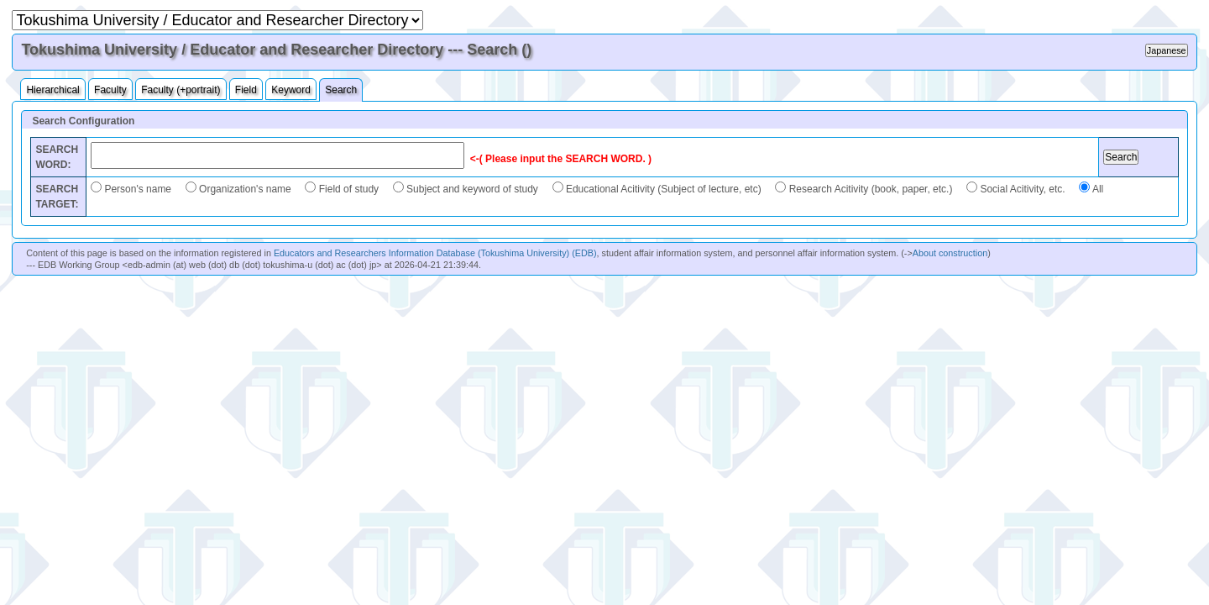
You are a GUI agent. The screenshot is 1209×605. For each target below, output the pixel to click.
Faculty (110, 90)
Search (341, 90)
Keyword (291, 90)
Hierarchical (52, 90)
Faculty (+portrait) (180, 90)
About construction (950, 253)
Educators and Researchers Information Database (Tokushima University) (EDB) (435, 253)
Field (246, 90)
